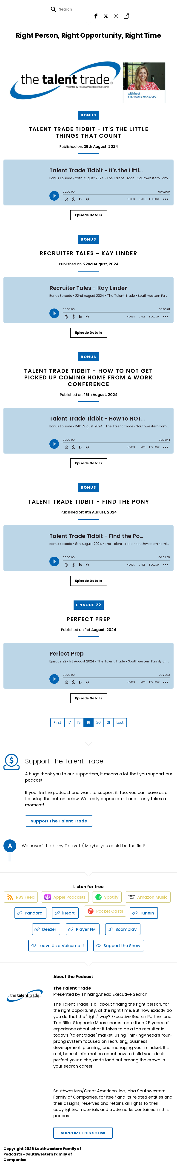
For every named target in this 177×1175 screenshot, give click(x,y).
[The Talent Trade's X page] (106, 18)
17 (69, 722)
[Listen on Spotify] (133, 902)
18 (79, 722)
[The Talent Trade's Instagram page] (115, 18)
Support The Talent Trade (59, 821)
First (57, 722)
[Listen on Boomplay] (139, 934)
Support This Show (83, 1138)
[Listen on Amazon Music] (27, 918)
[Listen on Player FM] (100, 934)
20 (98, 722)
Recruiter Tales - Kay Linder (88, 253)
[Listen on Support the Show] (118, 951)
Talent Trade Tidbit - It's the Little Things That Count (88, 132)
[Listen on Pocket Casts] (147, 918)
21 (108, 722)
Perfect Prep (88, 619)
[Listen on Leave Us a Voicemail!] (58, 951)
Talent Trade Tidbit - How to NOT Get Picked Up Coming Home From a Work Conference (88, 377)
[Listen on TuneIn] (29, 934)
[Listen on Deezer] (63, 934)
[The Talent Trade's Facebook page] (96, 18)
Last (120, 722)
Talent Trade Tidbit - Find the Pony (88, 501)
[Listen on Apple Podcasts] (88, 902)
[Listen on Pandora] (72, 918)
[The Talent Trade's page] (126, 18)
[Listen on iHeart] (106, 918)
